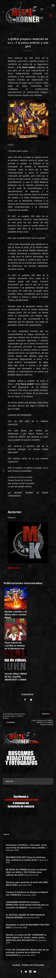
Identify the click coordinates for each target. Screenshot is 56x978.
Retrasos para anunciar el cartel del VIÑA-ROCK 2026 (27, 883)
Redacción (14, 567)
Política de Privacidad (33, 965)
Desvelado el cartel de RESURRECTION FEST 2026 (28, 926)
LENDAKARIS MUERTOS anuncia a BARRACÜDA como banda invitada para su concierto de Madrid (27, 905)
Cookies (16, 965)
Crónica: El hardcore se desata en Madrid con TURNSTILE (27, 893)
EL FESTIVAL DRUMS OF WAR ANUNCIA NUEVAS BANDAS (25, 916)
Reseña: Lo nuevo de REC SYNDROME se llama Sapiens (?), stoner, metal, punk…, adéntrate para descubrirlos (26, 937)
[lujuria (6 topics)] (6, 833)
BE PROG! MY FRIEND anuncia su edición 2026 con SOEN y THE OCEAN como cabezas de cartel (26, 872)
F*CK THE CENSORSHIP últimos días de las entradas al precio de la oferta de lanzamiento (27, 952)
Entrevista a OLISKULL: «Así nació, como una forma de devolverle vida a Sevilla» (26, 846)
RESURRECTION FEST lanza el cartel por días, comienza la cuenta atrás (26, 858)
